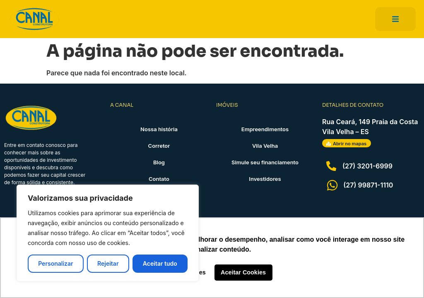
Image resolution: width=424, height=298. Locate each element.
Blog (159, 162)
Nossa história (159, 129)
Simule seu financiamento (265, 162)
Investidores (265, 178)
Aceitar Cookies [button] (243, 272)
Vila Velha (265, 145)
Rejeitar (107, 263)
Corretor (159, 145)
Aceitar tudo (160, 263)
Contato (159, 178)
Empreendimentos (265, 129)
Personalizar (55, 263)
